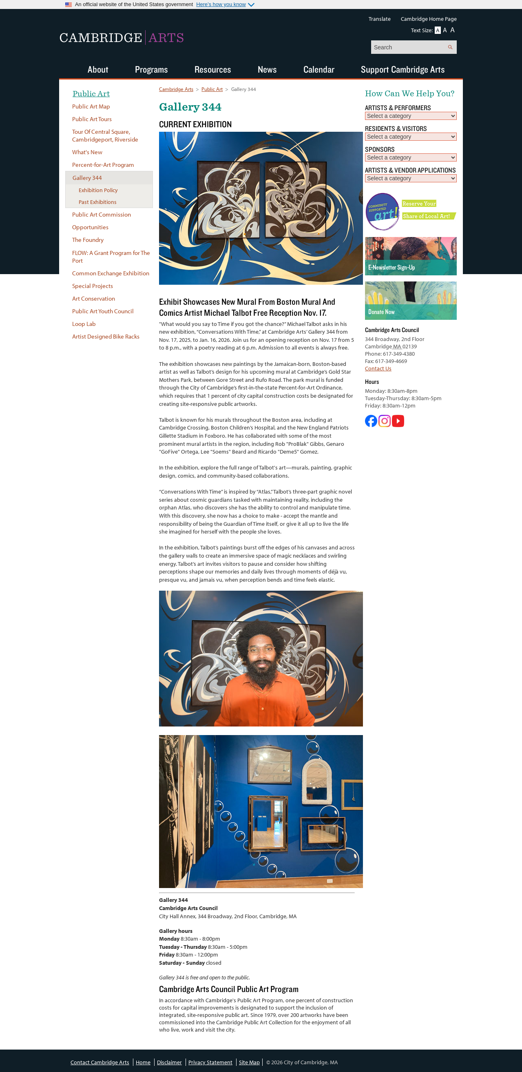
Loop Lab (84, 324)
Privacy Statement (210, 1062)
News (267, 69)
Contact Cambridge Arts (100, 1062)
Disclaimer (169, 1062)
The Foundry (88, 240)
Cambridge (121, 37)
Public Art (212, 89)
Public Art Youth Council (103, 311)
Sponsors (380, 149)
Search (450, 47)
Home (143, 1062)
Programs (151, 69)
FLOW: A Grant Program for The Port (111, 256)
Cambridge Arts (176, 89)
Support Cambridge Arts (403, 69)
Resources (213, 69)
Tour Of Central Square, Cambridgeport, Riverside (105, 135)
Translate (380, 18)
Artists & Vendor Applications (410, 170)
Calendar (318, 69)
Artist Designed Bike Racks (105, 336)
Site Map (249, 1062)
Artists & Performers (398, 107)
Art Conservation (93, 298)
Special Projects (92, 286)
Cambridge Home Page (429, 18)
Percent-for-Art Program (103, 164)
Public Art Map (91, 106)
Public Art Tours (92, 119)
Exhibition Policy (98, 190)
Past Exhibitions (98, 202)
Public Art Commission (101, 214)
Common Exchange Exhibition (110, 273)
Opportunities (90, 227)
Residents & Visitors (396, 128)
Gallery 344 (87, 178)
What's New (87, 152)
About (98, 69)
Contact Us (378, 368)
